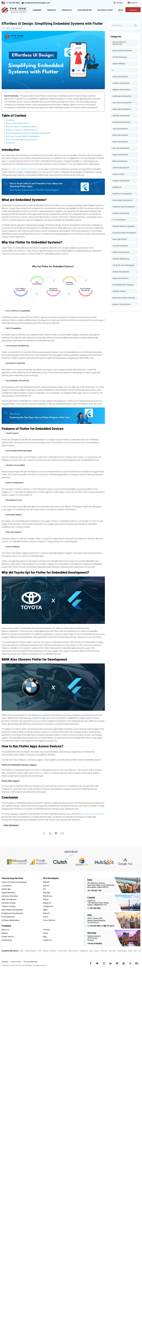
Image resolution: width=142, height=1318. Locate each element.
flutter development (119, 161)
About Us (5, 935)
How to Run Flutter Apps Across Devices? (22, 145)
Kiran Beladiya (16, 34)
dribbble (130, 967)
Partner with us (8, 941)
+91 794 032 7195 (94, 896)
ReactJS (46, 918)
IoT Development (119, 220)
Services (48, 12)
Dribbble (117, 3)
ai (113, 70)
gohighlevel (116, 187)
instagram (104, 967)
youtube (123, 967)
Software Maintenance (120, 259)
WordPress (47, 902)
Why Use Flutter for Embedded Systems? (21, 132)
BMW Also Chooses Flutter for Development (23, 142)
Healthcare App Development (123, 207)
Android (46, 891)
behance (137, 967)
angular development (120, 155)
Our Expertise (81, 11)
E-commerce (7, 891)
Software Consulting (10, 902)
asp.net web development (122, 51)
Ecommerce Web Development (124, 233)
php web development (120, 148)
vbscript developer (119, 57)
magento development (120, 181)
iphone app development (121, 109)
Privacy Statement (31, 967)
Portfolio (46, 935)
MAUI (45, 915)
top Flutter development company (22, 175)
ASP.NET (46, 888)
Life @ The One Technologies (123, 265)
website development (120, 168)
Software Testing (118, 291)
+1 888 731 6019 (107, 932)
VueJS (45, 922)
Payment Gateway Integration (123, 226)
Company (33, 12)
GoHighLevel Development (12, 918)
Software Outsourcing (120, 213)
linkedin (110, 967)
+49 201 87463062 (94, 949)
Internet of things (9, 912)
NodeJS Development (120, 252)
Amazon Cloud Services (121, 304)
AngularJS (47, 908)
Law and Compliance (120, 246)
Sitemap (5, 967)
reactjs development (120, 77)
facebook (90, 967)
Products (65, 12)
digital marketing (118, 64)
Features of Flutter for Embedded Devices (22, 136)
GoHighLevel (48, 912)
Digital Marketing (8, 898)
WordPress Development (122, 194)
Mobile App (6, 895)
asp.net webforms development (119, 43)
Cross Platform (49, 925)
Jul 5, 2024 (5, 34)
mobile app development (121, 96)
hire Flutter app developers (93, 820)
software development (121, 116)
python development (120, 135)
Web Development (9, 905)
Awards (5, 938)
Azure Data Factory (119, 239)
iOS (44, 895)
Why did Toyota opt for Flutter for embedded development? (28, 139)
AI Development (8, 922)
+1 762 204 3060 (12, 3)
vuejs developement (120, 129)
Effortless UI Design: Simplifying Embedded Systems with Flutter (49, 26)
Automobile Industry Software (123, 298)
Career (45, 938)
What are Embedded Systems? (17, 129)
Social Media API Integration (123, 285)
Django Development (120, 278)
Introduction (10, 126)
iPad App (46, 898)
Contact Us (47, 945)
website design (118, 174)
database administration (121, 90)
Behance (132, 3)
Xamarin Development (120, 272)
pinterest (117, 967)
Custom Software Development (14, 888)
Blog (119, 12)
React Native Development (12, 915)
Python (46, 905)
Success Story (100, 11)
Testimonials (7, 945)
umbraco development (120, 83)
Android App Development (122, 200)
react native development (122, 103)
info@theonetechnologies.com (37, 3)
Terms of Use (16, 967)
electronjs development (121, 122)
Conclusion (10, 149)
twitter (97, 967)
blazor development (120, 142)
